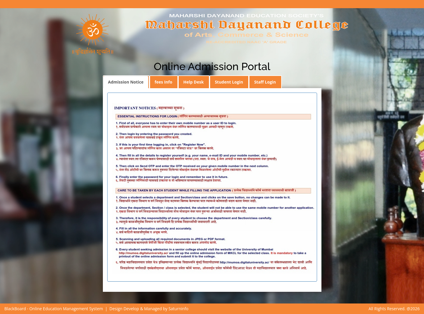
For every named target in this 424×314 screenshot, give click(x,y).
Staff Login (265, 82)
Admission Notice (126, 82)
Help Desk (193, 82)
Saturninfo (178, 308)
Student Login (229, 82)
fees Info (163, 82)
